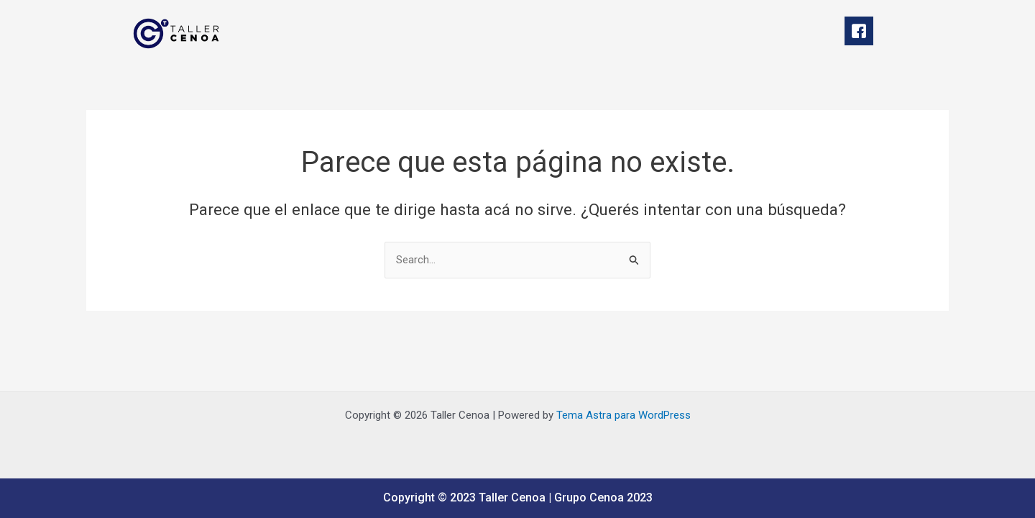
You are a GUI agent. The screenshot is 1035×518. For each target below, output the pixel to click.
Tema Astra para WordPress (623, 415)
